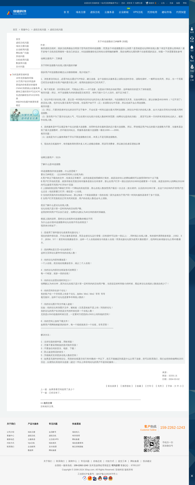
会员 (192, 32)
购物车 (152, 3)
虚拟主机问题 (39, 29)
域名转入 (76, 432)
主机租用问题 (22, 59)
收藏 (139, 386)
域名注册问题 (22, 46)
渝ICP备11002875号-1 (106, 474)
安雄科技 (119, 469)
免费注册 (138, 3)
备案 (178, 3)
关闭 (160, 386)
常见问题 (85, 461)
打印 (149, 386)
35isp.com (89, 469)
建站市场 (167, 12)
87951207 (135, 465)
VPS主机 (138, 12)
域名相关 (52, 443)
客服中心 (25, 29)
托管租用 (152, 12)
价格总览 (97, 461)
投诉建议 (147, 461)
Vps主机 (31, 443)
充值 (171, 3)
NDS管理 (76, 436)
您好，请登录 (126, 3)
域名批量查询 (77, 443)
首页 (15, 29)
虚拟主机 (95, 12)
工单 (192, 80)
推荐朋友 (126, 386)
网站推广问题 (22, 53)
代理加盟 (181, 12)
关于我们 (48, 461)
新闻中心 (72, 461)
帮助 (185, 3)
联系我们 (10, 447)
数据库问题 (21, 63)
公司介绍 (10, 432)
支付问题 (20, 66)
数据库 (30, 450)
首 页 (66, 12)
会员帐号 (52, 432)
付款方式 (10, 443)
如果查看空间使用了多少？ (62, 389)
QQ (192, 50)
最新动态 (10, 439)
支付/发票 (53, 447)
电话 (192, 61)
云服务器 (109, 12)
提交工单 (122, 461)
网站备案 (52, 450)
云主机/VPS (53, 439)
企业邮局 (31, 447)
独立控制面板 (77, 447)
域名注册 (81, 12)
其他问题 (20, 56)
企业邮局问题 (22, 49)
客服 (192, 41)
